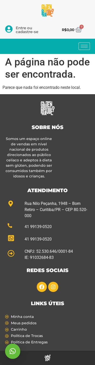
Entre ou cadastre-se (27, 29)
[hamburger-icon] (84, 46)
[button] (12, 351)
